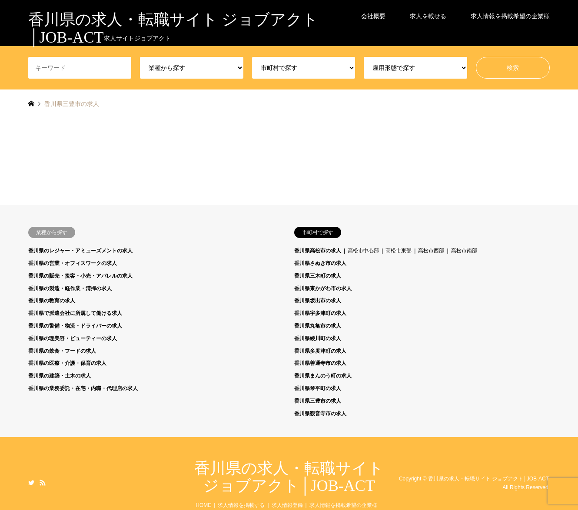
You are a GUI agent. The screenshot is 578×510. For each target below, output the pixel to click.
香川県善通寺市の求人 (320, 363)
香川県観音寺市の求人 (320, 414)
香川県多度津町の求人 (320, 351)
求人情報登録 (287, 505)
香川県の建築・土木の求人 (59, 376)
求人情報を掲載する (241, 505)
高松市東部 (398, 251)
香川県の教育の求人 (51, 301)
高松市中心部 (363, 251)
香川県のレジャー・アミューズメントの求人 (80, 251)
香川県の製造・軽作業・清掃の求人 (70, 288)
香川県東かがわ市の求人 (323, 288)
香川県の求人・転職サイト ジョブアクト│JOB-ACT (289, 477)
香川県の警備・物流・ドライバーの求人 (75, 326)
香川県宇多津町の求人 (320, 313)
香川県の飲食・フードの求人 (62, 351)
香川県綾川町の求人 (317, 338)
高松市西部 (431, 251)
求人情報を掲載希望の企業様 (343, 505)
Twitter (31, 483)
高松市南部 (464, 251)
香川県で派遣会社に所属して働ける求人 (75, 313)
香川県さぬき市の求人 (320, 263)
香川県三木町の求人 (317, 276)
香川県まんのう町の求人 (323, 376)
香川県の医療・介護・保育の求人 (67, 363)
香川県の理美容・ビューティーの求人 (72, 338)
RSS (43, 483)
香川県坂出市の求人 (317, 301)
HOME (203, 505)
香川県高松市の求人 (317, 251)
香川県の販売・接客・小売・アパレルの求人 (80, 276)
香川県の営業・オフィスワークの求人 (72, 263)
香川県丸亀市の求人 (317, 326)
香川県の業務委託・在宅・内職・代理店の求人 (83, 388)
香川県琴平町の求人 (317, 388)
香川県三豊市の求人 (317, 401)
